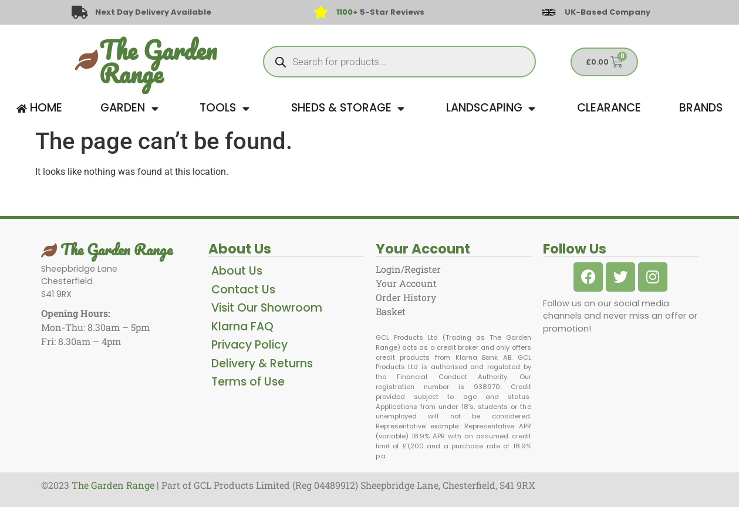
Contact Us (243, 290)
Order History (406, 297)
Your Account (406, 283)
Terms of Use (248, 382)
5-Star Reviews (380, 12)
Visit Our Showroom (266, 308)
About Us (236, 271)
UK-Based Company (607, 12)
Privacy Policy (249, 345)
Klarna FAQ (242, 326)
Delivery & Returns (262, 363)
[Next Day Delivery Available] (79, 12)
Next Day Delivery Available (154, 12)
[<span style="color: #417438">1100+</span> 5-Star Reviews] (321, 12)
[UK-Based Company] (548, 12)
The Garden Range (158, 61)
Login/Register (408, 269)
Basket (391, 311)
